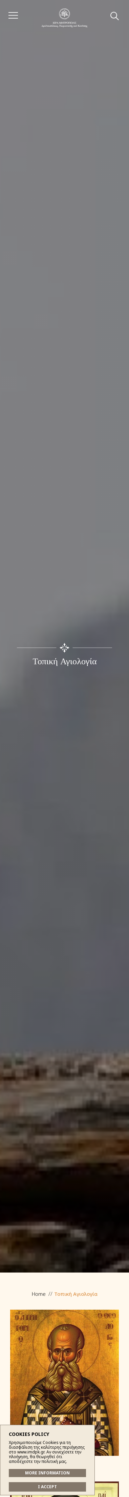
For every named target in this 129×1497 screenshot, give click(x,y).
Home (39, 1293)
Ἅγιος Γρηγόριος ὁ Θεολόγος (64, 1395)
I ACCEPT (47, 1487)
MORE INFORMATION (47, 1473)
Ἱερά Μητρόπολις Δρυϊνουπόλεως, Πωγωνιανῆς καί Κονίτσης (64, 17)
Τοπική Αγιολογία (76, 1293)
